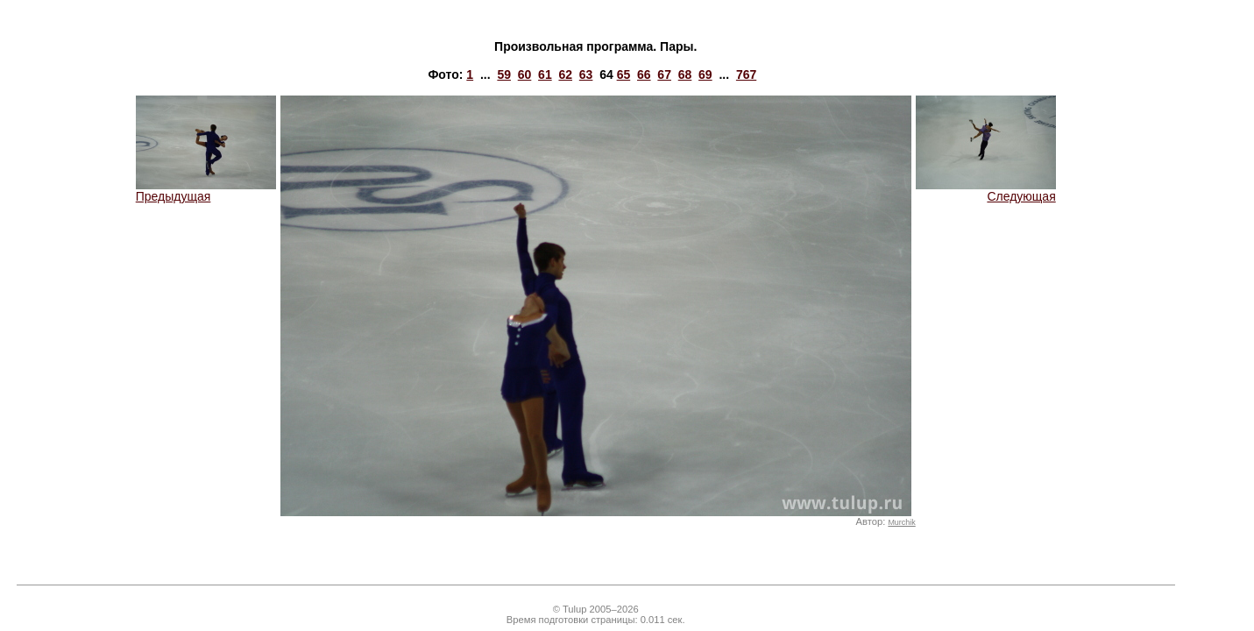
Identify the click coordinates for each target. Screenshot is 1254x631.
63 (586, 74)
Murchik (901, 522)
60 (525, 74)
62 (565, 74)
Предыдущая (206, 190)
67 (664, 74)
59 (504, 74)
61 (545, 74)
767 (746, 74)
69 (705, 74)
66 (644, 74)
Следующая (986, 190)
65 (624, 74)
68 (685, 74)
